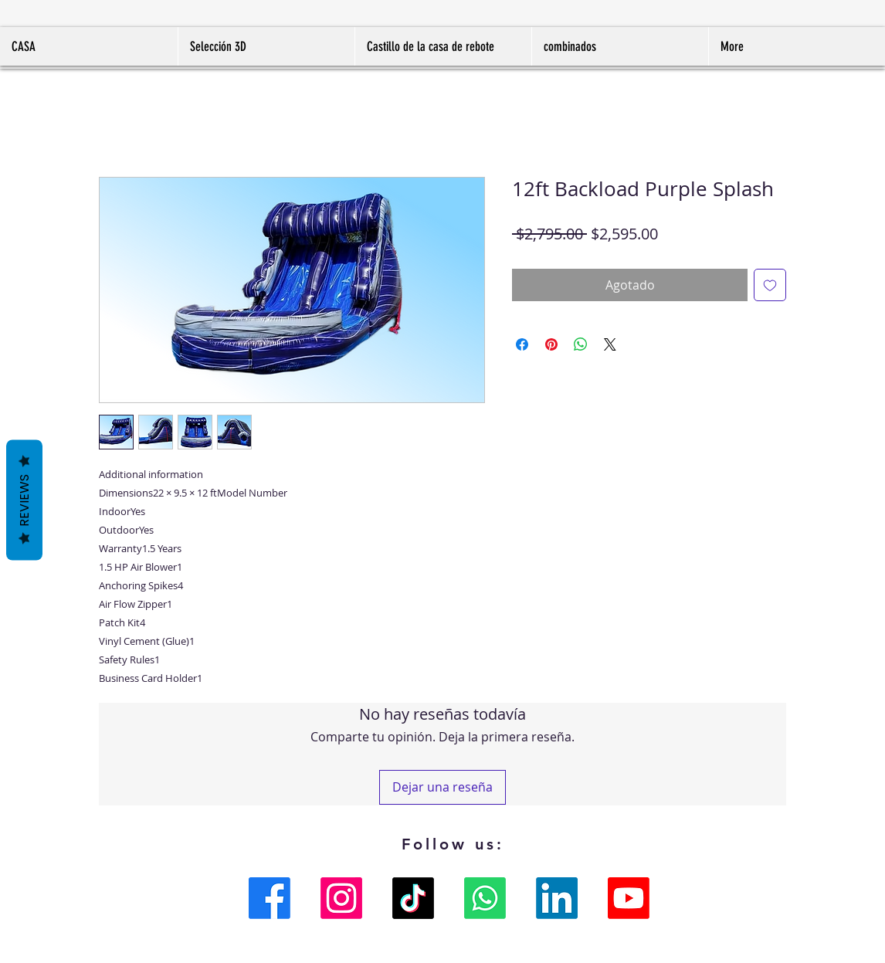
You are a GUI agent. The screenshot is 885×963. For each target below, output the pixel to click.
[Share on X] (610, 344)
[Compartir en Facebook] (522, 344)
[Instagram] (341, 898)
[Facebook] (269, 898)
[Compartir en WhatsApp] (580, 344)
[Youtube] (628, 898)
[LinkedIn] (557, 898)
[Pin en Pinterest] (551, 344)
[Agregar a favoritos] (770, 285)
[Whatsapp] (485, 898)
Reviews (24, 499)
